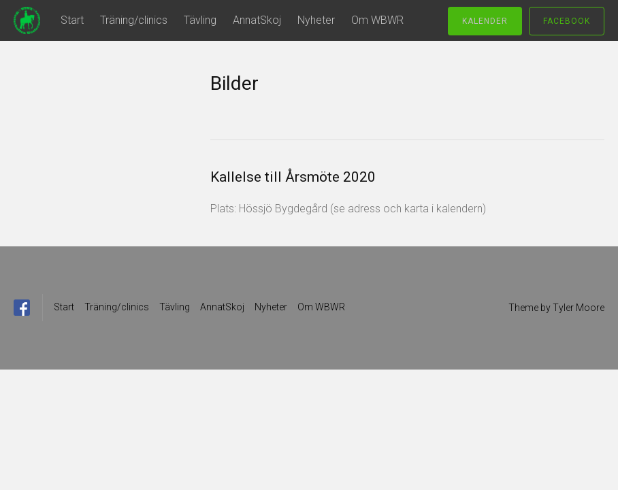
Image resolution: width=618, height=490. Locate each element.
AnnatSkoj (257, 20)
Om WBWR (377, 20)
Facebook (566, 21)
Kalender (485, 21)
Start (72, 20)
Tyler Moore (578, 307)
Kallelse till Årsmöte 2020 (293, 177)
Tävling (200, 20)
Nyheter (316, 20)
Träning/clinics (133, 20)
